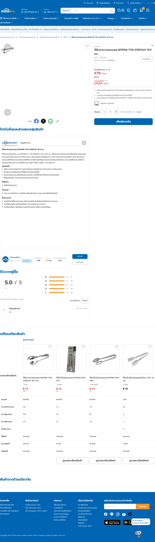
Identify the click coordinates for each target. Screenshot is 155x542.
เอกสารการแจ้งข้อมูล (61, 514)
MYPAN (97, 46)
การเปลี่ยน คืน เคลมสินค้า (9, 511)
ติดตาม (142, 506)
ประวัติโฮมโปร (83, 505)
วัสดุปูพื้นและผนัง (119, 29)
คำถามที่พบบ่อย (6, 508)
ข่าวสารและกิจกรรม (85, 514)
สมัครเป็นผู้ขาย (103, 3)
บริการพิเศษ (5, 22)
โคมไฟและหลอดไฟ (132, 29)
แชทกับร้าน (80, 262)
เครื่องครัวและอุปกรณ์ (27, 37)
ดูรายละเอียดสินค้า (72, 460)
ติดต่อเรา (81, 523)
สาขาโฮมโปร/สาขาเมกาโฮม (87, 508)
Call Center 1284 (85, 526)
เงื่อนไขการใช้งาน (60, 505)
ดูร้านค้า (80, 256)
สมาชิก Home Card (32, 505)
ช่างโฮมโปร (126, 18)
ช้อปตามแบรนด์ (50, 18)
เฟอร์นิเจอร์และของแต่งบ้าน (69, 29)
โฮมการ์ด (88, 3)
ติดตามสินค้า (4, 514)
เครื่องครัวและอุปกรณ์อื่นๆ (49, 37)
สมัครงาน (81, 517)
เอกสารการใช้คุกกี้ (60, 517)
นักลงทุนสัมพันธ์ (84, 511)
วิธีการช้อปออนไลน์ (7, 505)
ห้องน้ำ (94, 29)
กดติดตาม (26, 261)
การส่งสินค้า (58, 508)
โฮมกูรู (110, 18)
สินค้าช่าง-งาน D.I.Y (91, 18)
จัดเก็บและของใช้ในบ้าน (51, 29)
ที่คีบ (65, 37)
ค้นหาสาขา (119, 3)
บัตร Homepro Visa (33, 508)
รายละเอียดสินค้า (9, 142)
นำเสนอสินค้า (83, 520)
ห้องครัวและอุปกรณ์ (105, 29)
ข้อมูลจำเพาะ (25, 142)
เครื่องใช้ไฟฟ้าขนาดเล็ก (19, 29)
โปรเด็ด (142, 18)
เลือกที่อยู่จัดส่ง (30, 12)
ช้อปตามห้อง (30, 18)
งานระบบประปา (86, 29)
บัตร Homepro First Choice (36, 511)
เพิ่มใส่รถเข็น (123, 122)
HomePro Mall (71, 18)
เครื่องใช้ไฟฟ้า (5, 29)
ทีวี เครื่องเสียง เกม (35, 29)
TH (148, 3)
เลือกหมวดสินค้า (10, 18)
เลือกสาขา (51, 12)
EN (154, 3)
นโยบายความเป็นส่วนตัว (62, 511)
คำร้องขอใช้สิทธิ (59, 520)
